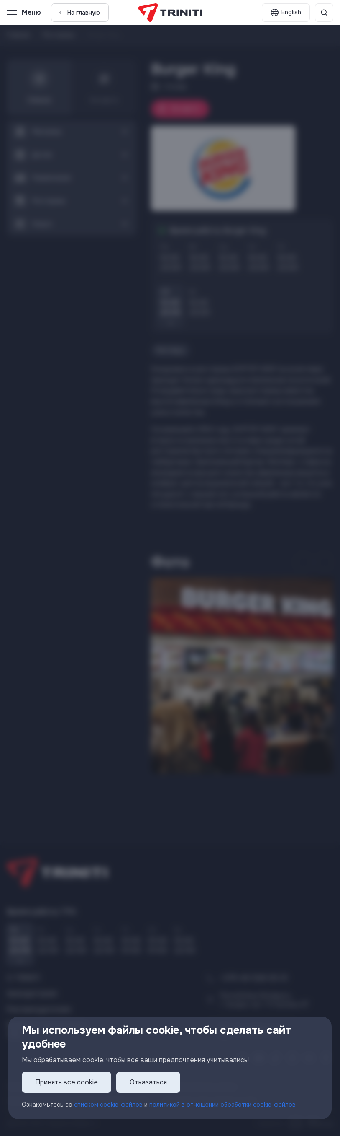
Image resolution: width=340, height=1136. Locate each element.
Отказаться (148, 1082)
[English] (286, 12)
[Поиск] (324, 12)
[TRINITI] (170, 12)
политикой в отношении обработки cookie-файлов (222, 1104)
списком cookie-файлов (108, 1104)
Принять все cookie (66, 1082)
